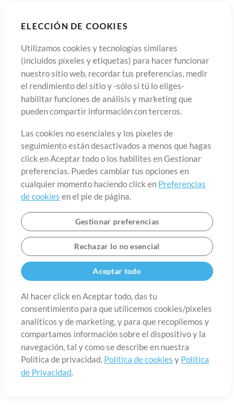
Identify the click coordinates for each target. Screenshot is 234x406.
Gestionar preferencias (117, 221)
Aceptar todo (117, 271)
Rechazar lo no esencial (116, 246)
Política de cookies (138, 359)
